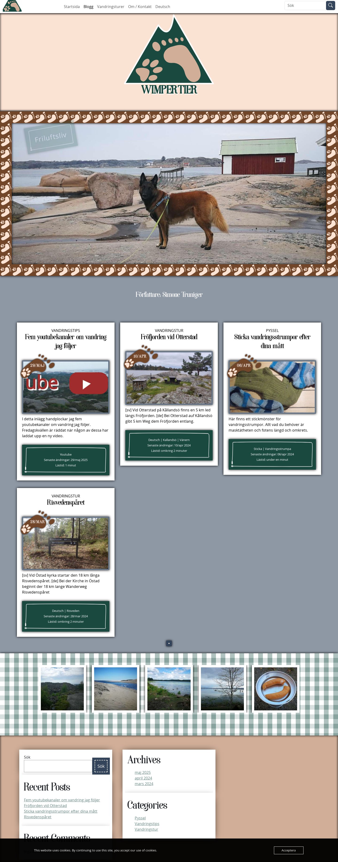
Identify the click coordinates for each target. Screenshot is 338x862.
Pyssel (272, 330)
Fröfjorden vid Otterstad (45, 805)
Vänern (185, 440)
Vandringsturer (110, 6)
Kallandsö (170, 440)
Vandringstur (169, 330)
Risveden (73, 611)
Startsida (72, 6)
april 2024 (143, 778)
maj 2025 (143, 772)
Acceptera (289, 850)
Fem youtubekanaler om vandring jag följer (62, 800)
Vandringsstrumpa (278, 449)
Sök (27, 757)
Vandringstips (65, 330)
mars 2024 (144, 783)
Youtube (66, 455)
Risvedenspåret (37, 816)
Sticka (258, 449)
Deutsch (162, 6)
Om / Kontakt (140, 6)
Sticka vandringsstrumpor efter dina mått (60, 811)
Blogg (88, 6)
